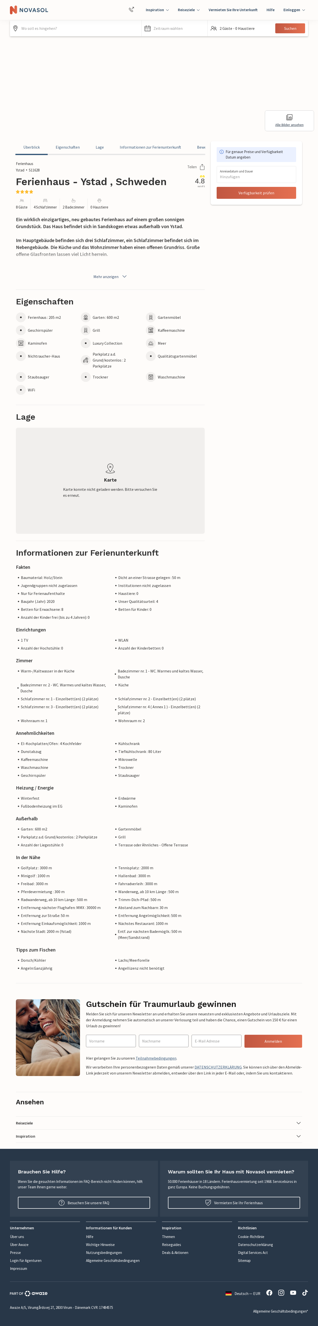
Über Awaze (19, 1244)
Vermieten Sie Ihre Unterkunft (233, 9)
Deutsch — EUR (243, 1293)
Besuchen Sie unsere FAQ (84, 1203)
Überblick (31, 147)
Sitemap (244, 1260)
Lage (100, 147)
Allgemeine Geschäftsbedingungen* (280, 1311)
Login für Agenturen (25, 1260)
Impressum (18, 1268)
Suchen (290, 28)
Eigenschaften (68, 147)
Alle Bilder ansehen (289, 120)
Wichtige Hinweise (100, 1244)
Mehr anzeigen (110, 277)
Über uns (17, 1236)
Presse (15, 1252)
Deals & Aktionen (175, 1252)
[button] (174, 28)
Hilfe (271, 9)
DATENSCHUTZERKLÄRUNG (218, 1067)
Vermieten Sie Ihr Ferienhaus (234, 1203)
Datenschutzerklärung (255, 1244)
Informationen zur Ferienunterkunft (150, 147)
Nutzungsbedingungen (104, 1252)
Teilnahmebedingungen (156, 1058)
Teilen (196, 167)
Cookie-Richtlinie (251, 1236)
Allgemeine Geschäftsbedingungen (113, 1260)
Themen (168, 1236)
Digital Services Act (253, 1252)
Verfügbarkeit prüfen (256, 192)
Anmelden (273, 1041)
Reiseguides (171, 1244)
